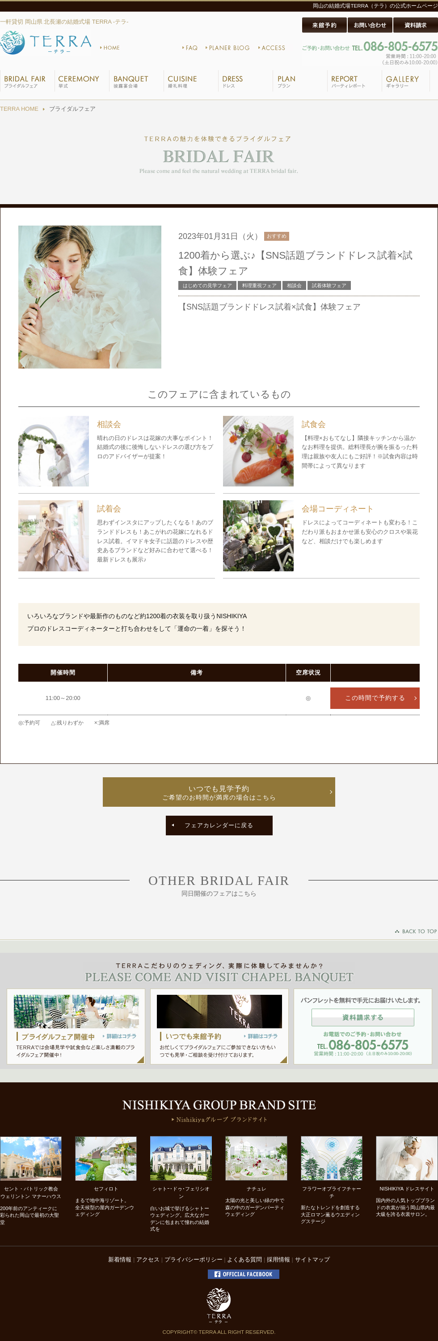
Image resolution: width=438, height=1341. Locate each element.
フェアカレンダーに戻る (219, 825)
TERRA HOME (19, 108)
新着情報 (119, 1259)
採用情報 (278, 1259)
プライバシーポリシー (193, 1259)
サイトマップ (312, 1259)
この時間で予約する (375, 698)
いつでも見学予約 (219, 793)
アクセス (148, 1259)
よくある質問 (244, 1259)
